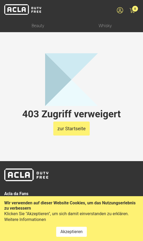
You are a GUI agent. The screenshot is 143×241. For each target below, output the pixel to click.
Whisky (105, 25)
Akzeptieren (71, 231)
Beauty (38, 25)
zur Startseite (72, 128)
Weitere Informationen (25, 219)
